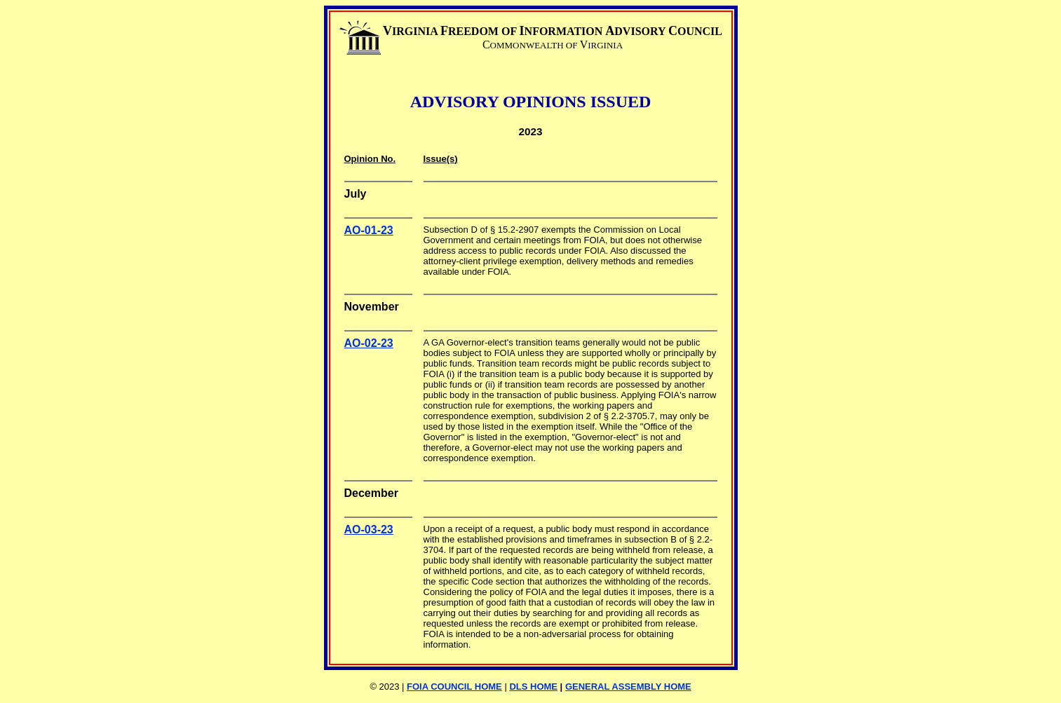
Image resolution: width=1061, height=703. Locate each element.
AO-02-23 (368, 343)
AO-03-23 (368, 529)
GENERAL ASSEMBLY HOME (628, 686)
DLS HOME (533, 686)
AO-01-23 (368, 230)
